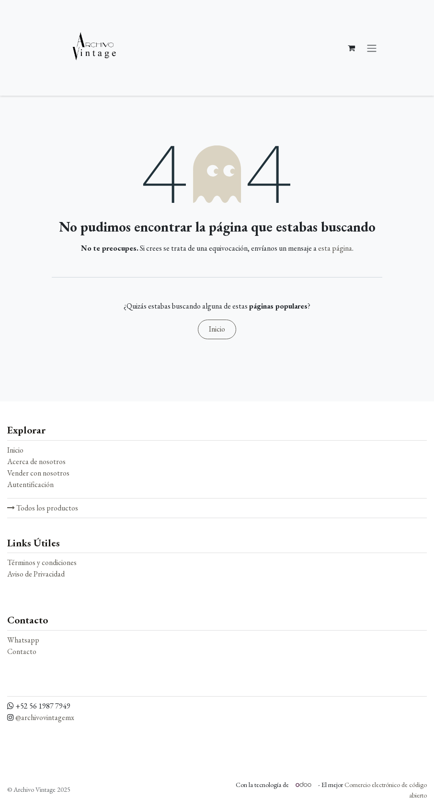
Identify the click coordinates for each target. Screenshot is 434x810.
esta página (335, 248)
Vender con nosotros (38, 473)
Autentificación (30, 484)
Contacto (21, 651)
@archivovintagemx (44, 717)
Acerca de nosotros (36, 461)
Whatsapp (23, 640)
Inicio (217, 329)
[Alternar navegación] (371, 48)
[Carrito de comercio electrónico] (351, 48)
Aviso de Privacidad (36, 574)
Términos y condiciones (42, 562)
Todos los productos (42, 508)
